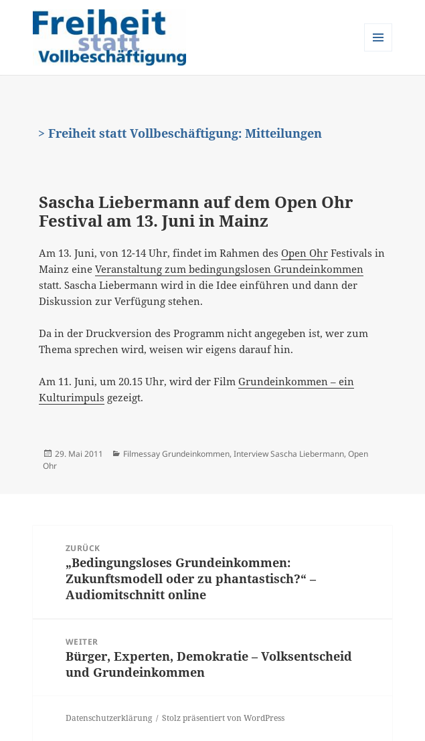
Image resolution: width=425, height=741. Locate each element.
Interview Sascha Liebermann (289, 453)
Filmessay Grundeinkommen (176, 453)
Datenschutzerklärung (109, 718)
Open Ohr (304, 252)
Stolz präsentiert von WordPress (223, 718)
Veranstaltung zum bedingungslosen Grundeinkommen (229, 269)
